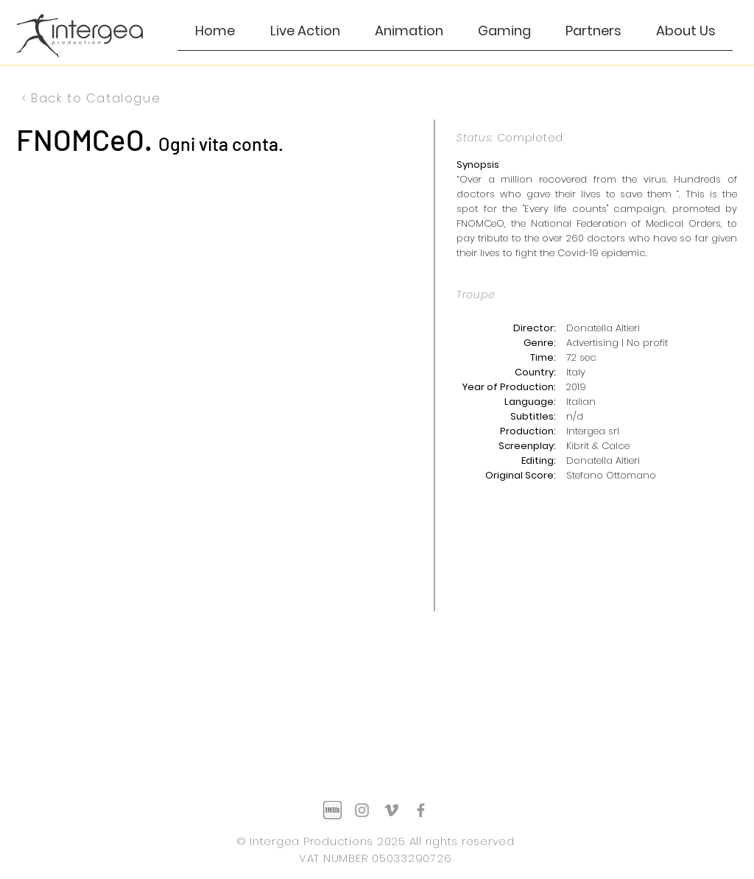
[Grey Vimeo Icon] (391, 810)
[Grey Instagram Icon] (362, 810)
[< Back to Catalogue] (92, 98)
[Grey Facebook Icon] (421, 810)
